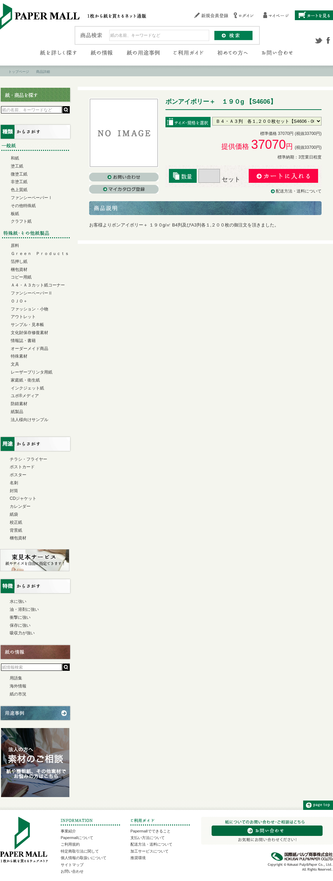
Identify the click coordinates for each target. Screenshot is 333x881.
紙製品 (17, 411)
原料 (15, 245)
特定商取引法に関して (80, 851)
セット (219, 179)
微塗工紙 (19, 174)
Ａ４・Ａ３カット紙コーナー (38, 285)
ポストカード (22, 466)
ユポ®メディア (25, 395)
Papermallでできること (150, 831)
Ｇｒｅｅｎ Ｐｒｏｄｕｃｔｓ (40, 253)
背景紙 (16, 530)
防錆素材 (19, 403)
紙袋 (14, 514)
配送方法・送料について (299, 191)
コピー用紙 (21, 277)
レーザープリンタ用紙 (31, 372)
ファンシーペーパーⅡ (31, 293)
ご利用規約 (70, 844)
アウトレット (23, 316)
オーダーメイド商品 (29, 348)
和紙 (15, 158)
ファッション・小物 (29, 309)
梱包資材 (19, 269)
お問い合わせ (72, 871)
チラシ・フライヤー (28, 459)
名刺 (14, 482)
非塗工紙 (19, 181)
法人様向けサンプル (29, 419)
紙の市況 (18, 694)
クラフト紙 (21, 221)
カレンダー (20, 506)
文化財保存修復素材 (29, 332)
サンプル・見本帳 (27, 324)
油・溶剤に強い (24, 609)
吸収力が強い (22, 633)
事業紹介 (68, 831)
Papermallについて (77, 838)
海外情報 (18, 686)
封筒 (14, 490)
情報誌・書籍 (23, 340)
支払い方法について (147, 838)
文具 (15, 364)
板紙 (15, 213)
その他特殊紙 (23, 205)
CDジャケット (23, 498)
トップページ (18, 72)
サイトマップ (72, 865)
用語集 (16, 678)
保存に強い (20, 625)
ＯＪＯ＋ (19, 301)
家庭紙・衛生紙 (25, 380)
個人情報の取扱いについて (83, 858)
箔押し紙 (19, 261)
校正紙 (16, 522)
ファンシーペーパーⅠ (31, 197)
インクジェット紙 (27, 388)
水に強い (18, 601)
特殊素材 (19, 356)
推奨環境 (138, 858)
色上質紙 (19, 189)
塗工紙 (17, 166)
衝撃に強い (20, 617)
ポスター (18, 474)
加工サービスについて (149, 851)
